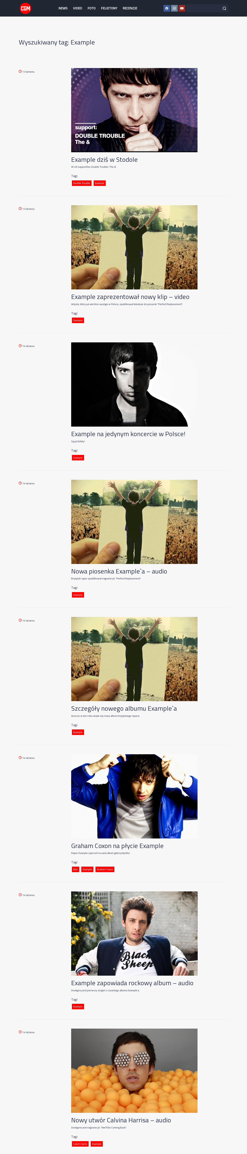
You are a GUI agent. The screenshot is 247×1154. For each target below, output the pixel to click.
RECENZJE (130, 8)
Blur (75, 869)
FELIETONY (109, 8)
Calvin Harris (80, 1143)
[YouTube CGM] (182, 8)
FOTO (91, 8)
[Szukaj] (224, 8)
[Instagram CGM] (174, 8)
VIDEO (77, 8)
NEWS (62, 8)
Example (99, 183)
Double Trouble (81, 183)
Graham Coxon (105, 869)
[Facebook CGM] (167, 8)
